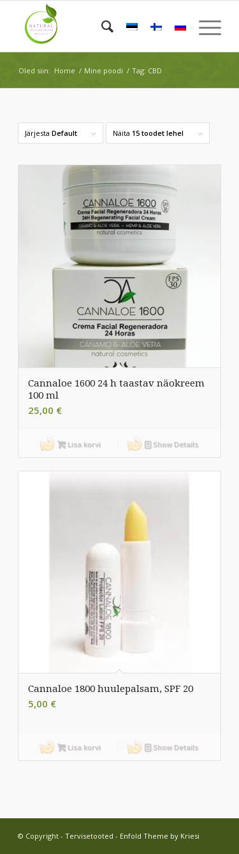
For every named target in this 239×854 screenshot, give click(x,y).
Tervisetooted (89, 836)
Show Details (171, 444)
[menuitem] (101, 26)
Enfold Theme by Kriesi (159, 836)
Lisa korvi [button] (79, 444)
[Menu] (203, 26)
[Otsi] (101, 26)
